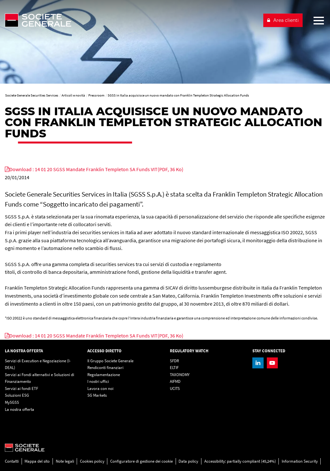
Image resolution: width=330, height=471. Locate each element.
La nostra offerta (19, 409)
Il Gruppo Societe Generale (110, 361)
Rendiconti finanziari (105, 367)
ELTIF (174, 367)
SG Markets (97, 395)
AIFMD (175, 381)
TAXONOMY (179, 374)
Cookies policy (92, 461)
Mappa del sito (37, 461)
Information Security (300, 461)
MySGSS (12, 402)
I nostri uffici (98, 381)
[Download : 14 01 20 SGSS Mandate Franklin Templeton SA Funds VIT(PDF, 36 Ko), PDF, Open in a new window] (94, 169)
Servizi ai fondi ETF (21, 388)
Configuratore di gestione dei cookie (141, 461)
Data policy (188, 461)
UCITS (175, 388)
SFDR (174, 361)
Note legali (65, 461)
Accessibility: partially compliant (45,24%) (240, 461)
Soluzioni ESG (17, 395)
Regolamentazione (103, 374)
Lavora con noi (100, 388)
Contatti (12, 461)
